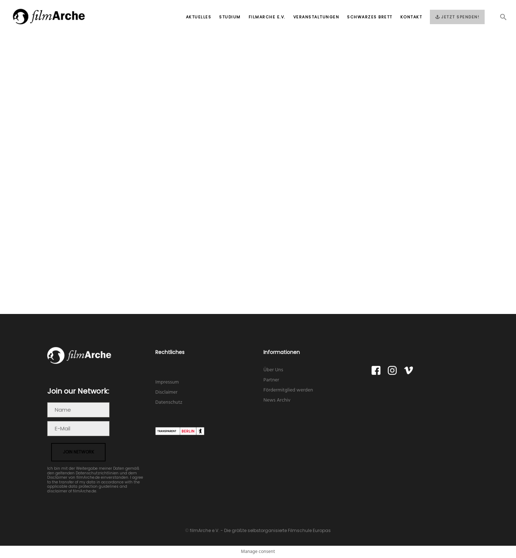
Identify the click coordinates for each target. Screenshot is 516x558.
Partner (271, 380)
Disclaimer (166, 392)
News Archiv (276, 400)
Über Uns (273, 370)
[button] (499, 19)
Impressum (167, 382)
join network (78, 452)
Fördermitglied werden (288, 390)
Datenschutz (168, 402)
